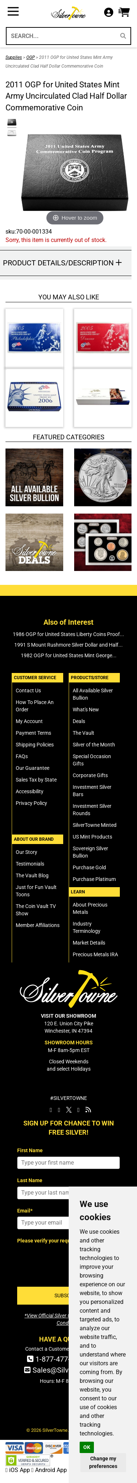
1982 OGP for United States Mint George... (69, 655)
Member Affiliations (38, 925)
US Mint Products (92, 837)
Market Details (89, 943)
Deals (79, 721)
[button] (124, 13)
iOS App (18, 1470)
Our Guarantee (32, 768)
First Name (30, 1150)
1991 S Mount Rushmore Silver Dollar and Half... (68, 645)
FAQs (22, 756)
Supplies (13, 57)
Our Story (26, 852)
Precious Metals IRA (95, 954)
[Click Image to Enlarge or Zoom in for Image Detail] (75, 172)
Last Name (29, 1180)
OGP (30, 57)
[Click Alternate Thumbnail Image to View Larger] (10, 123)
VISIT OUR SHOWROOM (68, 1016)
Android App (49, 1470)
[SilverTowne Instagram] (59, 1109)
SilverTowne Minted (95, 825)
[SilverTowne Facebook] (51, 1109)
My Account (29, 721)
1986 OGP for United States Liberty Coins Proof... (68, 634)
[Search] (123, 36)
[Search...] (60, 36)
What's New (86, 709)
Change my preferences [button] (103, 1462)
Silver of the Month (94, 745)
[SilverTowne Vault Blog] (88, 1109)
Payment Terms (33, 733)
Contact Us (28, 690)
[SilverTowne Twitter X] (69, 1109)
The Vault (83, 733)
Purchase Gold (89, 867)
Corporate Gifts (90, 775)
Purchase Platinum (94, 879)
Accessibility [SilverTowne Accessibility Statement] (29, 791)
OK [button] (86, 1447)
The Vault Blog (32, 875)
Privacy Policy (31, 803)
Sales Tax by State (36, 780)
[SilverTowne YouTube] (78, 1109)
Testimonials (30, 864)
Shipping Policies (35, 745)
